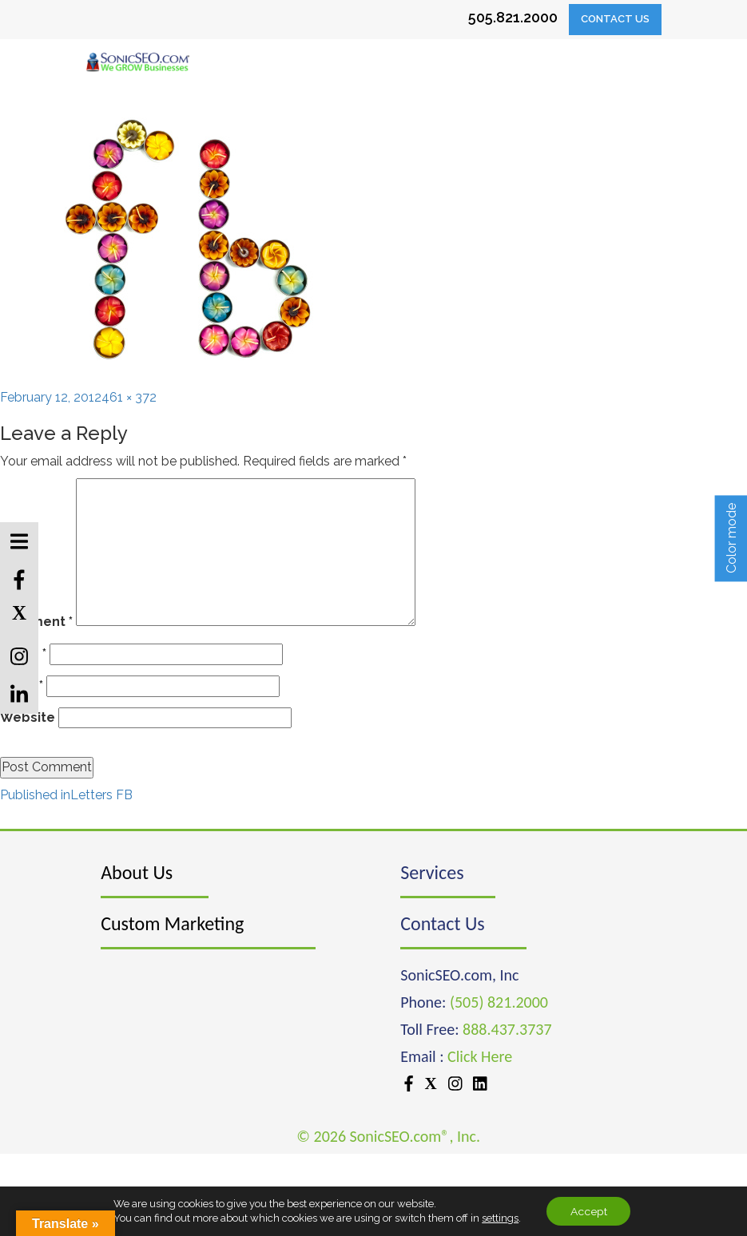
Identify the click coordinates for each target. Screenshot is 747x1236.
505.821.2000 (513, 17)
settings (499, 1218)
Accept (588, 1211)
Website (27, 717)
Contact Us (615, 19)
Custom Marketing (172, 923)
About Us (137, 872)
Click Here (479, 1056)
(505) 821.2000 (499, 1002)
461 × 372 (129, 397)
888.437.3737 (507, 1029)
